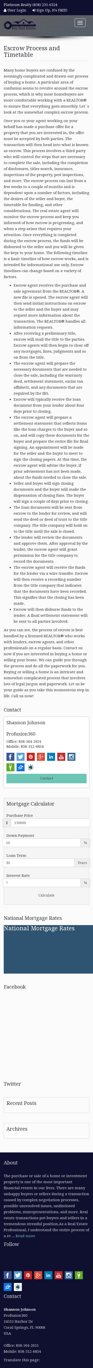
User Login (15, 10)
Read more (25, 1236)
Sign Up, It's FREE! (49, 10)
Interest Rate (18, 875)
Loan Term (16, 855)
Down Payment (20, 835)
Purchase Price (19, 815)
